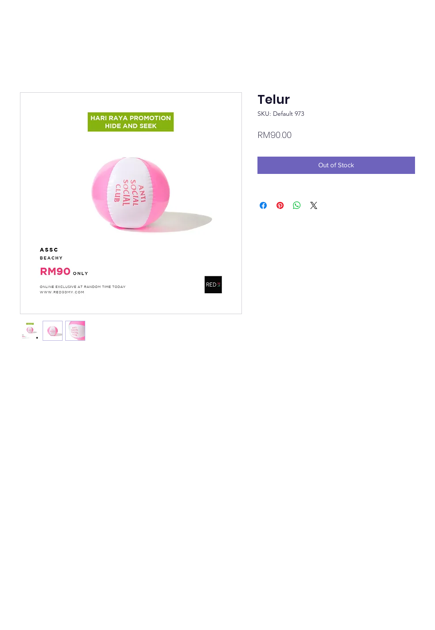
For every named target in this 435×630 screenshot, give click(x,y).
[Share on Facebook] (263, 205)
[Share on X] (313, 205)
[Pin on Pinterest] (280, 205)
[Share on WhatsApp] (297, 205)
